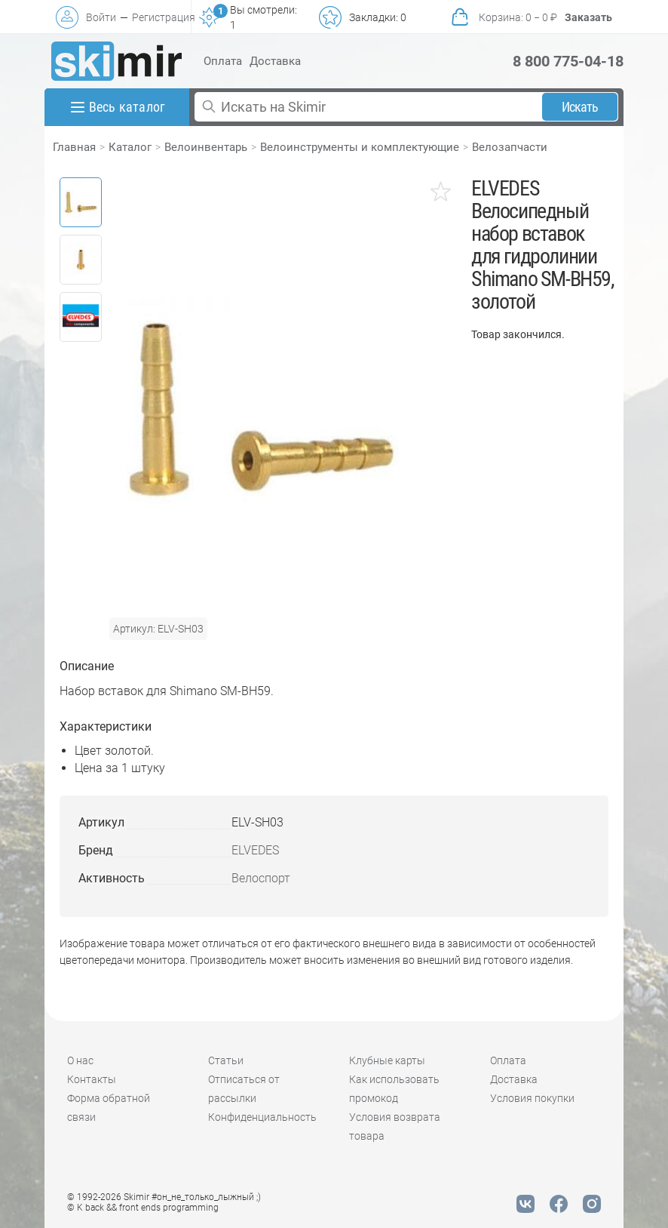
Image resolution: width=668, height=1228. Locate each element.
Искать (580, 107)
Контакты (91, 1079)
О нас (80, 1060)
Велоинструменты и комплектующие (359, 147)
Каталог (130, 147)
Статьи (226, 1060)
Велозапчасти (509, 147)
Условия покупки (532, 1098)
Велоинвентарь (205, 147)
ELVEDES (255, 850)
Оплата (223, 61)
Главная (74, 147)
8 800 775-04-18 (568, 61)
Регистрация (163, 17)
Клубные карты (387, 1060)
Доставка (275, 61)
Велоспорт (260, 878)
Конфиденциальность (262, 1117)
